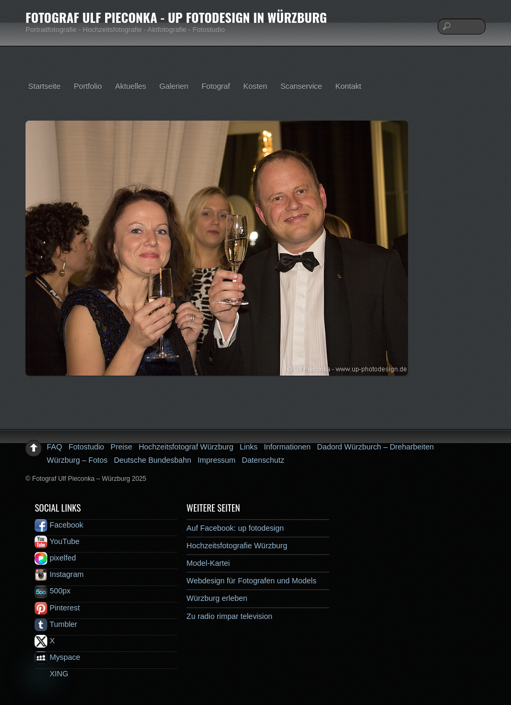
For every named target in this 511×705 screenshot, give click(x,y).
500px (52, 591)
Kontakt (348, 86)
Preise (121, 447)
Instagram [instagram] (59, 574)
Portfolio (88, 86)
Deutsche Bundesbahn (152, 460)
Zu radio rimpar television (229, 616)
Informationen (287, 447)
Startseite (44, 86)
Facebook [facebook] (59, 525)
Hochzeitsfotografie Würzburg (236, 545)
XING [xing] (51, 673)
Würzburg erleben (216, 598)
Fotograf (216, 86)
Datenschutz (263, 460)
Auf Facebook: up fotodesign (235, 528)
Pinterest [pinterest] (57, 608)
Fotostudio (86, 447)
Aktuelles (130, 86)
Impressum (216, 460)
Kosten (255, 86)
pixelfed (55, 558)
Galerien (173, 86)
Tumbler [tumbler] (56, 624)
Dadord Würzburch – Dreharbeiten (375, 447)
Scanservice (301, 86)
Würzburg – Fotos (77, 460)
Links (249, 447)
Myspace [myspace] (57, 657)
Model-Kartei (208, 563)
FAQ (54, 447)
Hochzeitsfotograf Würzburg (186, 447)
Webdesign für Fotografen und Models (251, 580)
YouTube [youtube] (57, 541)
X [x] (45, 640)
